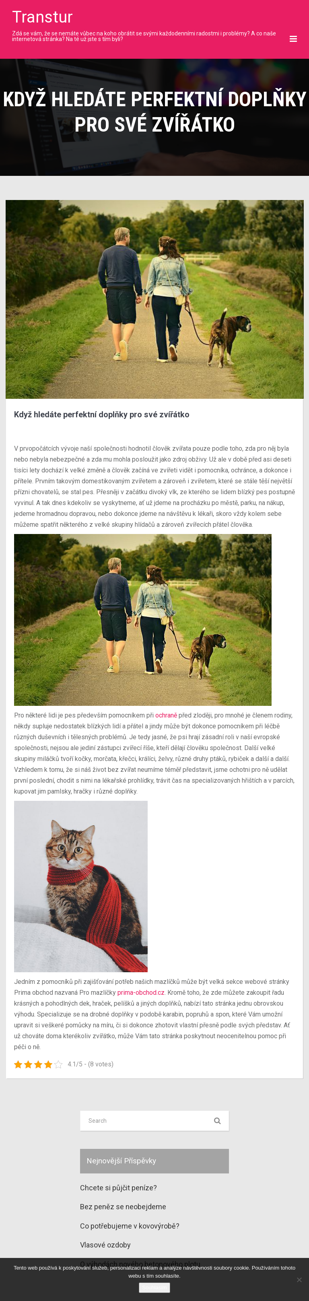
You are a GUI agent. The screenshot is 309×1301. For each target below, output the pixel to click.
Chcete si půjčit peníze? (118, 1187)
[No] (299, 1280)
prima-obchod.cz (141, 992)
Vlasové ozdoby (105, 1245)
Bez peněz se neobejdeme (123, 1206)
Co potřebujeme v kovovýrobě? (129, 1226)
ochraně (165, 715)
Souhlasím (154, 1288)
